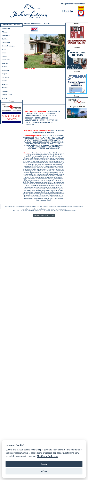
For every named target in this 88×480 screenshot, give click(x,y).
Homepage (6, 28)
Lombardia (6, 60)
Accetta (44, 464)
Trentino (5, 88)
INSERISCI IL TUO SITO (11, 24)
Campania (6, 42)
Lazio (4, 53)
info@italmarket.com (69, 210)
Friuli (4, 49)
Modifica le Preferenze (47, 456)
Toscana (5, 84)
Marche (5, 63)
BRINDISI (50, 132)
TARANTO (42, 132)
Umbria (5, 91)
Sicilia (4, 81)
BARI (35, 132)
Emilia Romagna (8, 46)
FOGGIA (61, 130)
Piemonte (5, 70)
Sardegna (5, 77)
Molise (4, 67)
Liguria (4, 56)
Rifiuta (44, 471)
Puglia (4, 74)
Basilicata (5, 35)
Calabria (5, 39)
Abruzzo (5, 32)
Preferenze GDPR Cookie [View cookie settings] (44, 216)
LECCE (54, 130)
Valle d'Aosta (7, 95)
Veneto (4, 98)
